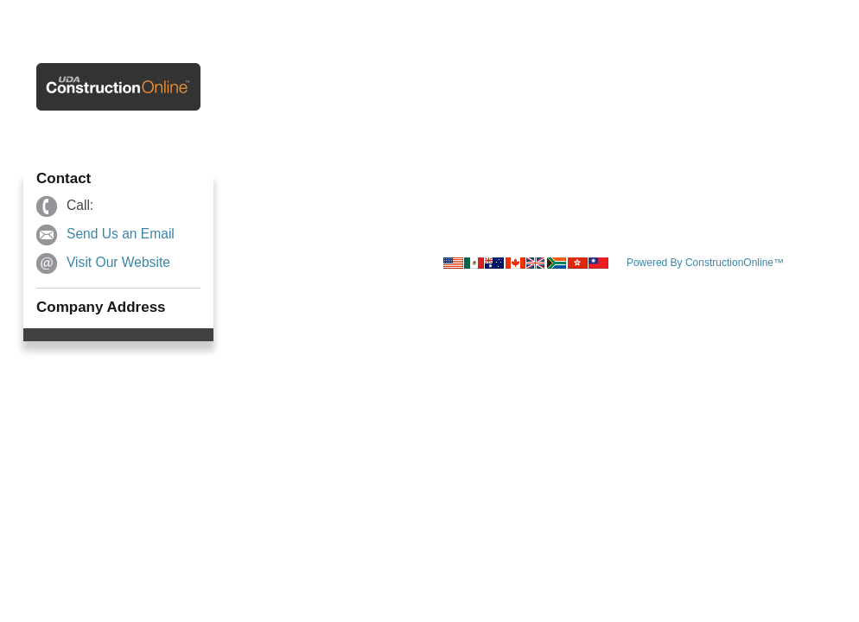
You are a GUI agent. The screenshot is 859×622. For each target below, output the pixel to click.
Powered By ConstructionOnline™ (705, 263)
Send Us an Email (121, 233)
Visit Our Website (118, 262)
